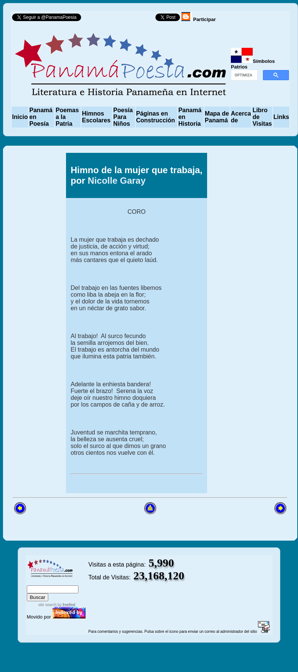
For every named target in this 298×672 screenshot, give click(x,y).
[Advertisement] (249, 323)
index (34, 582)
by (66, 605)
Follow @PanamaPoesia (121, 19)
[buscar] (243, 75)
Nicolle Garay (117, 180)
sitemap (51, 582)
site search (47, 605)
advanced (76, 582)
